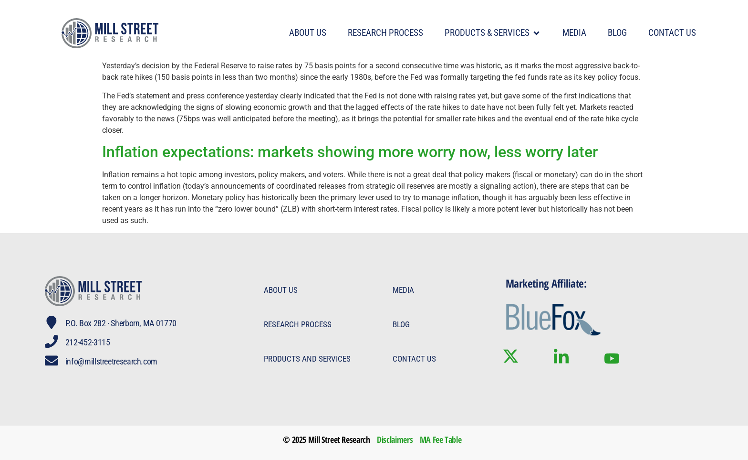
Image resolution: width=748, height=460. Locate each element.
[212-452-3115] (51, 341)
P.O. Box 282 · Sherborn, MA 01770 (121, 323)
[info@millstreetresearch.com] (51, 360)
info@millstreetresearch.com (111, 361)
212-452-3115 (87, 342)
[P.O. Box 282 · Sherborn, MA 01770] (51, 322)
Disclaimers (395, 439)
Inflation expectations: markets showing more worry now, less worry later (350, 152)
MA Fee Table (441, 439)
